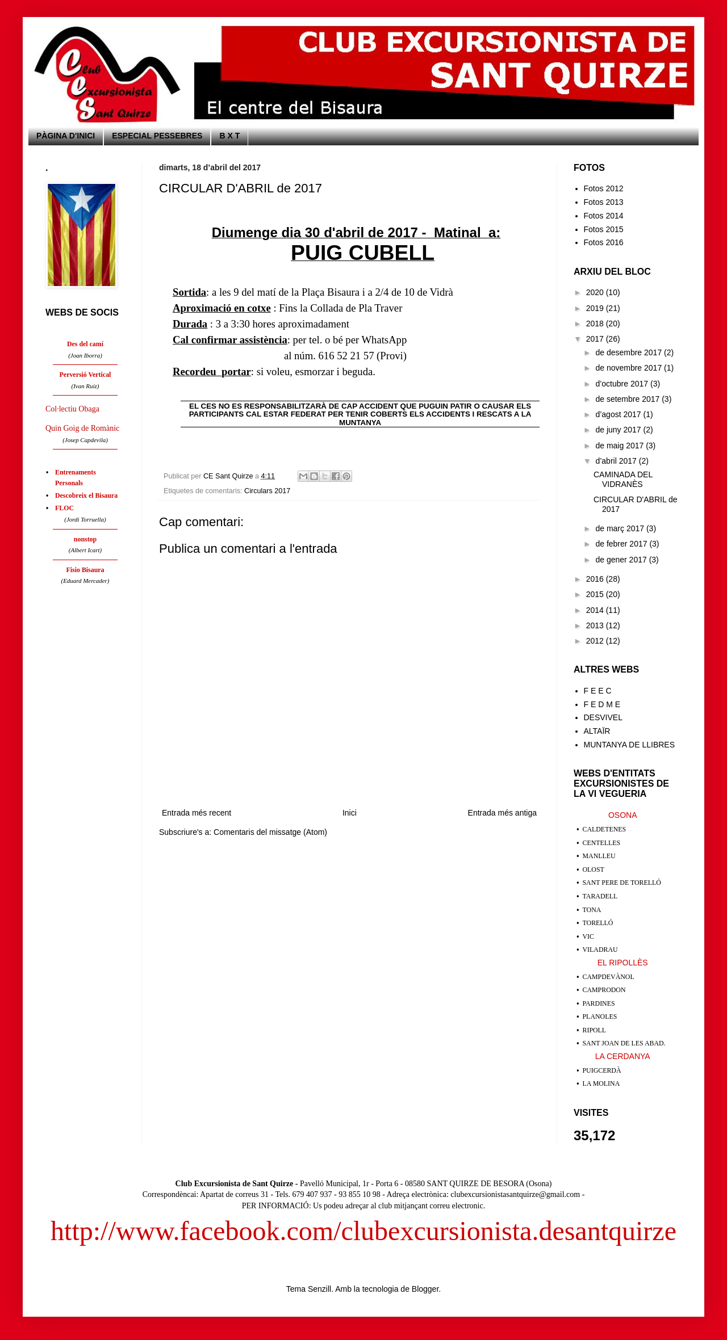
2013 (596, 625)
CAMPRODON (604, 990)
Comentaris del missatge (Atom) (270, 832)
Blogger (425, 1288)
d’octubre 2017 (622, 383)
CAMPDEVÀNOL (608, 977)
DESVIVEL (603, 717)
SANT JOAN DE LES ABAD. (624, 1043)
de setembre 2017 (628, 399)
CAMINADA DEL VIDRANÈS (623, 479)
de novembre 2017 (629, 367)
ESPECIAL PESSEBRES (157, 135)
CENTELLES (602, 843)
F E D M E (602, 704)
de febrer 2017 (622, 543)
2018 (596, 323)
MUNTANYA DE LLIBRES (629, 744)
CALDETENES (604, 829)
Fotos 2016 (604, 242)
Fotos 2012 (604, 188)
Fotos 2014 (604, 215)
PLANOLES (600, 1016)
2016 (596, 578)
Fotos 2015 (604, 229)
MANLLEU (599, 856)
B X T (229, 135)
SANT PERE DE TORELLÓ (622, 883)
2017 (596, 338)
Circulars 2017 (267, 491)
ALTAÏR (597, 731)
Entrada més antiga (502, 812)
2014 (596, 610)
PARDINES (599, 1003)
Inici (349, 812)
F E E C (598, 690)
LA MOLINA (601, 1083)
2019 (596, 308)
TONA (592, 910)
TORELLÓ (598, 923)
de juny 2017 (619, 429)
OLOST (593, 869)
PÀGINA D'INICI (65, 135)
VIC (588, 936)
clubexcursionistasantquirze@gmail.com (515, 1194)
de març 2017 (620, 528)
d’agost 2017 (619, 414)
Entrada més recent (196, 812)
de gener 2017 (622, 559)
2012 (596, 640)
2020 (596, 292)
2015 (596, 594)
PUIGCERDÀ (602, 1070)
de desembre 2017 (629, 352)
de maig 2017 (620, 445)
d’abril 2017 (616, 460)
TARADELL (600, 896)
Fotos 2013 (604, 202)
